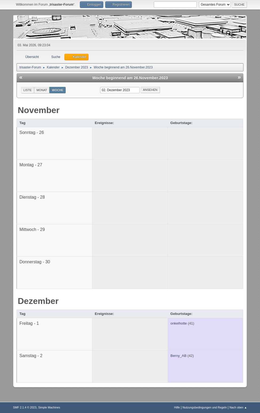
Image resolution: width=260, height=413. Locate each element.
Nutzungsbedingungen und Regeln (205, 407)
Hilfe (177, 407)
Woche (57, 90)
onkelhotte (179, 323)
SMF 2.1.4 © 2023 (25, 407)
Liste (27, 90)
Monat (42, 90)
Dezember (38, 301)
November (39, 110)
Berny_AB (179, 356)
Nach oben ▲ (238, 407)
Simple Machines (49, 407)
